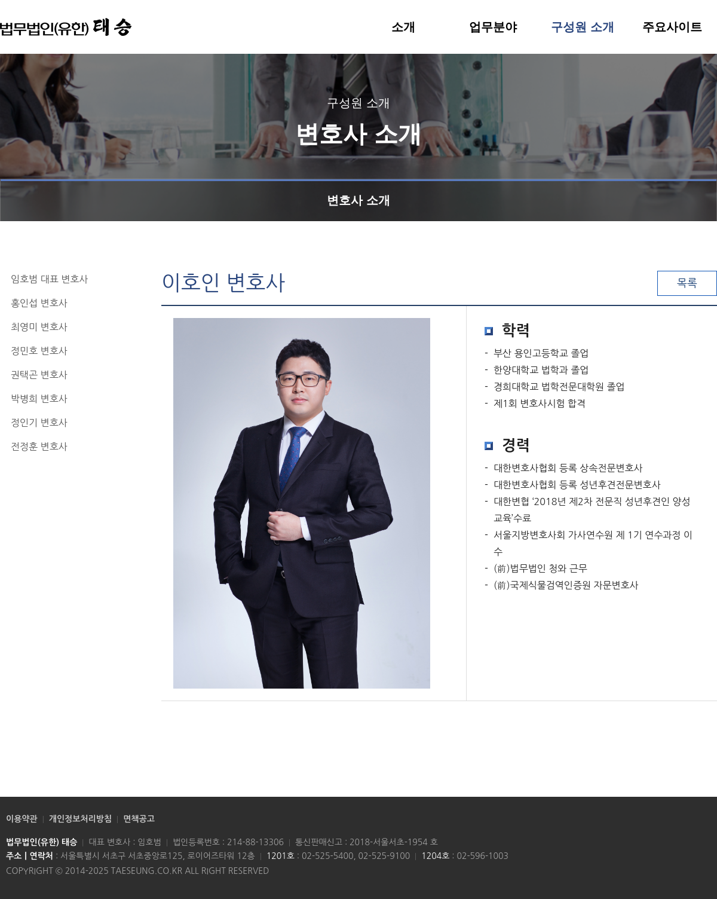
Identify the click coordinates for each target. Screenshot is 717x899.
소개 (403, 26)
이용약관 (22, 819)
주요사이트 (672, 26)
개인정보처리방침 (80, 819)
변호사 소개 (358, 193)
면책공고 (139, 819)
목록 (687, 283)
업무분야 (493, 26)
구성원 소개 (582, 26)
